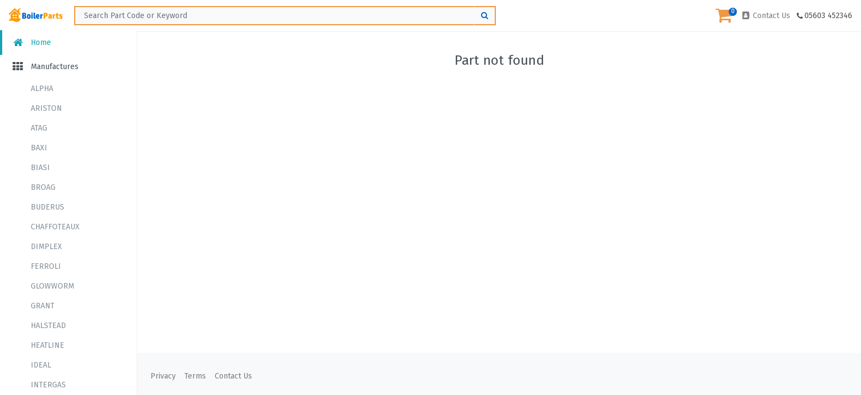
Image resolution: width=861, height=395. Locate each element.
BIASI (40, 167)
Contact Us (765, 15)
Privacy (163, 376)
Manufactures (45, 66)
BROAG (43, 187)
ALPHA (42, 88)
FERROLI (46, 266)
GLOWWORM (52, 286)
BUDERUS (47, 207)
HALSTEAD (48, 325)
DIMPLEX (46, 246)
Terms (195, 376)
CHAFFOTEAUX (55, 227)
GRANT (42, 306)
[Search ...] (285, 15)
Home (31, 42)
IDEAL (41, 365)
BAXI (39, 148)
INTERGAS (48, 385)
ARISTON (46, 108)
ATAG (39, 128)
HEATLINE (47, 345)
